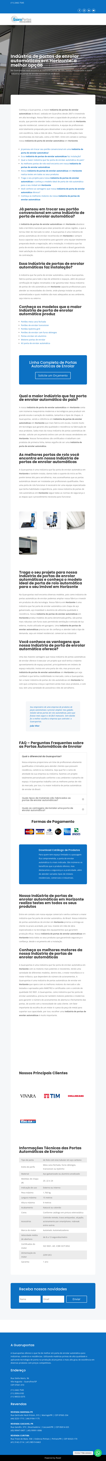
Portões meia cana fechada (33, 321)
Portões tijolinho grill (30, 329)
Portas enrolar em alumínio (33, 336)
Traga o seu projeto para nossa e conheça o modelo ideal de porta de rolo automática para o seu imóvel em (52, 181)
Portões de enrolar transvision (35, 325)
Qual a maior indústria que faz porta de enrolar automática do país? (52, 160)
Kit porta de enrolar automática (35, 343)
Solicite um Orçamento (53, 375)
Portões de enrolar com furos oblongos (39, 332)
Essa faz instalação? (51, 156)
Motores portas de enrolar (33, 339)
